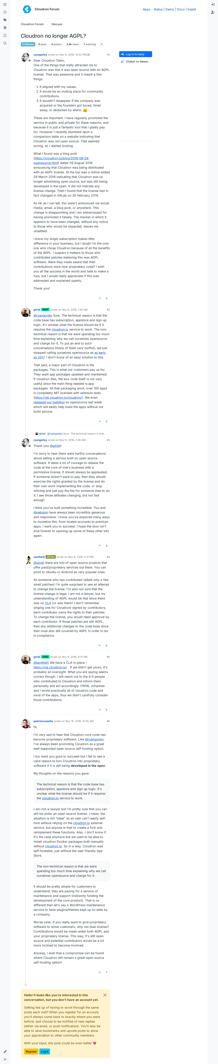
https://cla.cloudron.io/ (50, 667)
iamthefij (39, 556)
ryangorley (40, 54)
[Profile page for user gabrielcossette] (25, 723)
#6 (108, 721)
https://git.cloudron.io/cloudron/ (58, 397)
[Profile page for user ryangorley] (25, 57)
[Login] (212, 5)
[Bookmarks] (5, 36)
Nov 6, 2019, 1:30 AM (75, 309)
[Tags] (5, 20)
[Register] (212, 12)
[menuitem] (212, 5)
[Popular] (5, 28)
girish (37, 309)
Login (44, 1051)
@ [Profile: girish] (55, 446)
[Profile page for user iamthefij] (25, 559)
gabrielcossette (43, 721)
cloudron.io (60, 329)
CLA (48, 603)
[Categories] (5, 5)
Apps (146, 9)
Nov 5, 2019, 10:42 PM (72, 54)
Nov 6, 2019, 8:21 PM (74, 656)
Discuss (28, 44)
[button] (5, 1052)
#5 (108, 656)
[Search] (5, 43)
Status (158, 9)
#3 (108, 439)
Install (192, 9)
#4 (108, 556)
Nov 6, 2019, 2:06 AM (72, 439)
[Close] (105, 995)
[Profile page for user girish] (25, 312)
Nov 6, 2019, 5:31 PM (81, 556)
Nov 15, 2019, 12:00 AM (79, 721)
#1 (108, 54)
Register (31, 1051)
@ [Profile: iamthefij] (41, 663)
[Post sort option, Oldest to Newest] (135, 62)
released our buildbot (49, 402)
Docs (181, 9)
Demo (169, 9)
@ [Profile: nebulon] (41, 512)
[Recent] (5, 12)
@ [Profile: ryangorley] (43, 315)
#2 (108, 309)
